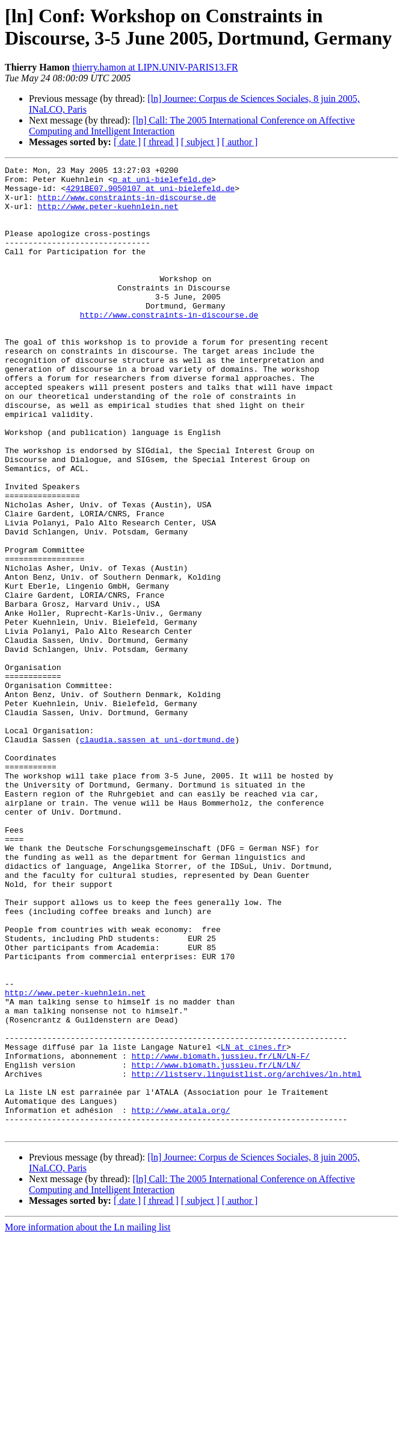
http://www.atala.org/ (181, 1299)
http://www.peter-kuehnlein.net (108, 215)
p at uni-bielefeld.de (161, 182)
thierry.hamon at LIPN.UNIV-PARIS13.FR (155, 67)
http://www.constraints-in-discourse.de (127, 204)
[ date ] (127, 142)
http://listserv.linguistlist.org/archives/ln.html (246, 1256)
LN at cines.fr (253, 1223)
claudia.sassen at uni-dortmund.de (157, 855)
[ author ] (240, 142)
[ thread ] (161, 142)
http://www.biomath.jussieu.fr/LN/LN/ (216, 1245)
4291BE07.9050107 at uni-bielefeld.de (150, 193)
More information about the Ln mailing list (88, 1420)
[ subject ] (200, 142)
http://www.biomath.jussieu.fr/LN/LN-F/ (221, 1234)
